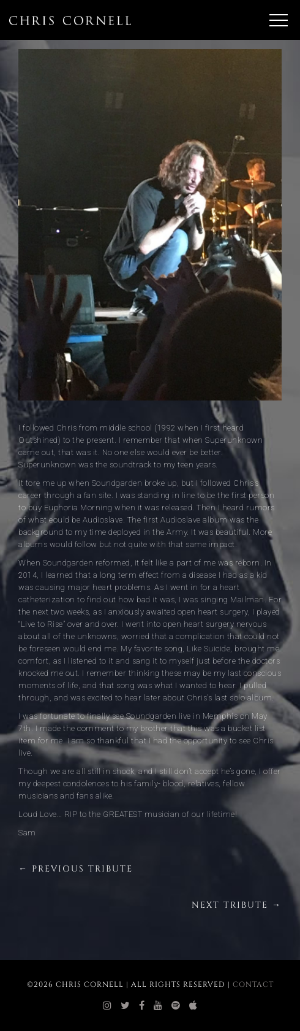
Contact (253, 984)
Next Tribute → (237, 905)
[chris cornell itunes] (193, 1006)
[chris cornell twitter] (125, 1006)
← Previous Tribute (75, 869)
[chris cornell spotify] (176, 1006)
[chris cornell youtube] (158, 1006)
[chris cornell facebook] (142, 1006)
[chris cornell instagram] (107, 1006)
